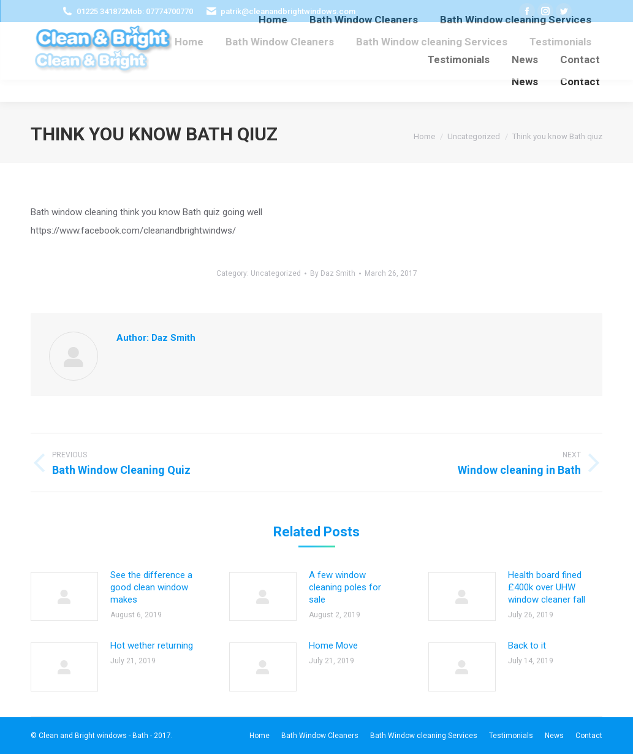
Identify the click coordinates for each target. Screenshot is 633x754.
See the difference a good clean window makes (151, 587)
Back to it (527, 645)
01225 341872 (101, 11)
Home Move (333, 645)
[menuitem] (189, 42)
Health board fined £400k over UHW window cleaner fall (546, 587)
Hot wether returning (151, 645)
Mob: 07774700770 (159, 11)
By (332, 273)
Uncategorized (276, 273)
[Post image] (64, 596)
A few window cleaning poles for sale (345, 587)
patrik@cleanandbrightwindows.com (288, 11)
